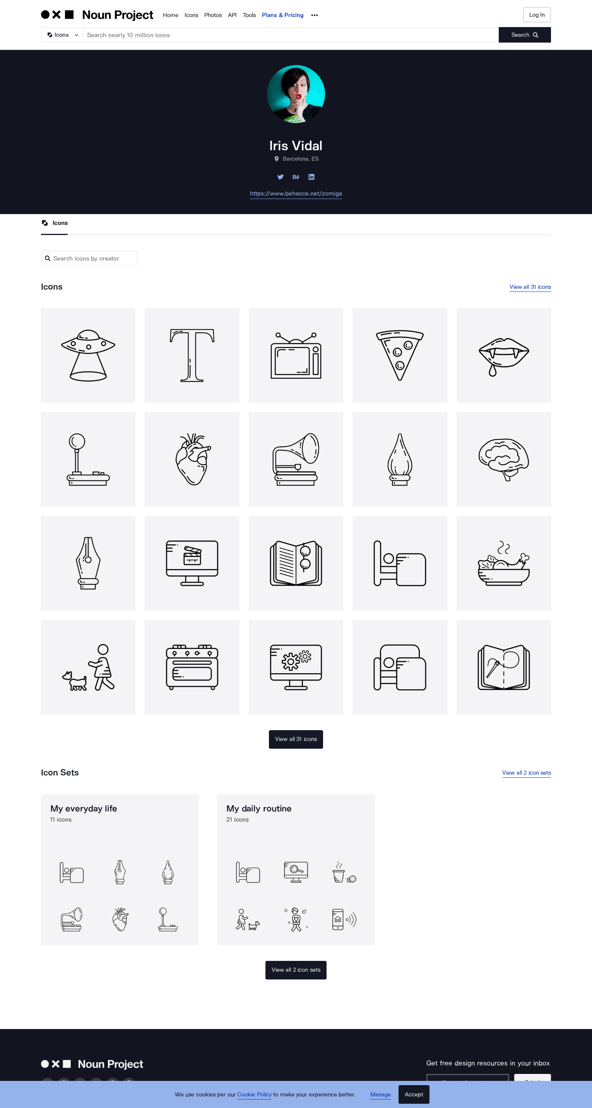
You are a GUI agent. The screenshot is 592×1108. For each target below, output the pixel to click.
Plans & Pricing (283, 15)
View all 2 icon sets (526, 772)
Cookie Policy (254, 1094)
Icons (191, 15)
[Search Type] (61, 35)
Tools (249, 15)
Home (170, 15)
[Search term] (291, 35)
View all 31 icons (530, 286)
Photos (213, 15)
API (232, 15)
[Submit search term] (525, 35)
